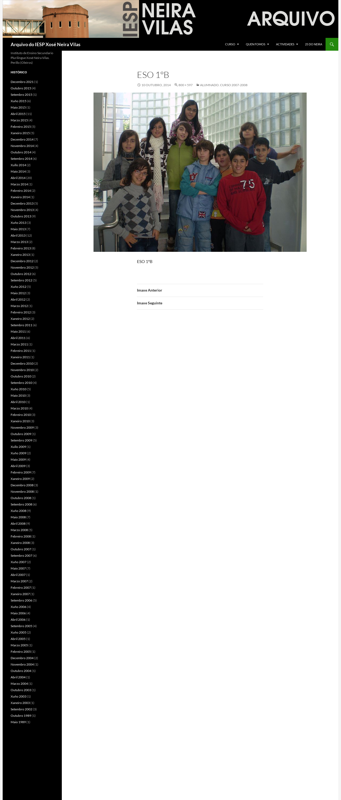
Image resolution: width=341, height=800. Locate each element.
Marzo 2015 (19, 120)
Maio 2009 (18, 459)
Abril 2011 (18, 338)
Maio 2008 (18, 517)
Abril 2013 (18, 235)
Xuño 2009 (18, 453)
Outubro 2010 (21, 376)
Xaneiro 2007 (20, 594)
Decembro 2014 (22, 139)
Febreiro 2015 (21, 127)
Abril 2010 (18, 402)
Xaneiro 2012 (20, 319)
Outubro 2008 (21, 498)
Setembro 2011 (21, 325)
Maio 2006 (18, 613)
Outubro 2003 (21, 690)
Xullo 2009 (18, 447)
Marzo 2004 (19, 684)
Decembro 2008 (22, 485)
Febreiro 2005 (21, 652)
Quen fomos (255, 44)
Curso (230, 44)
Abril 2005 (18, 639)
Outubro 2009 (21, 434)
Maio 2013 (18, 229)
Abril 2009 (18, 466)
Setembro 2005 (21, 626)
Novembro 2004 (22, 664)
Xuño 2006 (18, 607)
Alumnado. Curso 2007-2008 (223, 85)
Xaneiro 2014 (20, 197)
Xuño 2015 (18, 101)
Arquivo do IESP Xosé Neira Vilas (45, 44)
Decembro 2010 (22, 363)
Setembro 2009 (21, 440)
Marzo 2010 (19, 408)
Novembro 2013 (22, 210)
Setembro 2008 (21, 504)
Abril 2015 (18, 114)
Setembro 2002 (21, 709)
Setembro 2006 (21, 600)
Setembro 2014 (21, 159)
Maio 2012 (18, 293)
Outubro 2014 (21, 152)
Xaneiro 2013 (20, 255)
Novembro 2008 (22, 491)
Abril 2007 (18, 575)
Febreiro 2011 (21, 351)
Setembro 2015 (21, 95)
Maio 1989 (18, 722)
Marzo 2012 (19, 306)
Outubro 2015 (21, 88)
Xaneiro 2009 (20, 479)
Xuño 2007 (18, 562)
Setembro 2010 (21, 383)
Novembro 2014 (22, 146)
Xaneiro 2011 (20, 357)
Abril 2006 (18, 620)
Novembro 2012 (22, 267)
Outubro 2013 (21, 216)
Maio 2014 (18, 171)
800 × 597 (185, 85)
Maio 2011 (18, 331)
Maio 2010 (18, 395)
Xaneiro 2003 (20, 703)
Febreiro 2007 (21, 588)
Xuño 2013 (18, 223)
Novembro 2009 (22, 427)
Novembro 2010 (22, 370)
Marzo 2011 (19, 344)
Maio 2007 (18, 568)
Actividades (285, 44)
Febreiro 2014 (21, 191)
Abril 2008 (18, 524)
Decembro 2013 (22, 203)
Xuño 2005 (18, 632)
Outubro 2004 (21, 671)
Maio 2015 (18, 107)
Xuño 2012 (18, 287)
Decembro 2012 (22, 261)
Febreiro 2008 (21, 536)
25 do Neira (313, 44)
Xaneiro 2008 (20, 543)
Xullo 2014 (18, 165)
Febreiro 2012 (21, 312)
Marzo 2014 (19, 184)
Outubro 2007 (21, 549)
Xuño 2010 (18, 389)
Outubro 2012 (21, 274)
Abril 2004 (18, 677)
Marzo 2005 (19, 645)
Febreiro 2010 (21, 415)
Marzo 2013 (19, 242)
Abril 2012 (18, 299)
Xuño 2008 (18, 511)
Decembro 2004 (22, 658)
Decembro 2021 (22, 82)
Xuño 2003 (18, 696)
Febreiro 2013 (21, 248)
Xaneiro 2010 (20, 421)
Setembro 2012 (21, 280)
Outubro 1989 (21, 716)
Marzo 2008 (19, 530)
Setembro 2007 (21, 556)
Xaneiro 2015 (20, 133)
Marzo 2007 (19, 581)
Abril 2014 (18, 178)
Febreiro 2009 (21, 472)
